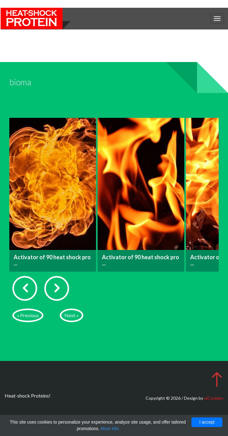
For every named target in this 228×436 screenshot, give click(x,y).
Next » (71, 315)
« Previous (28, 315)
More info (110, 428)
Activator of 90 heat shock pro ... (52, 260)
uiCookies (213, 398)
